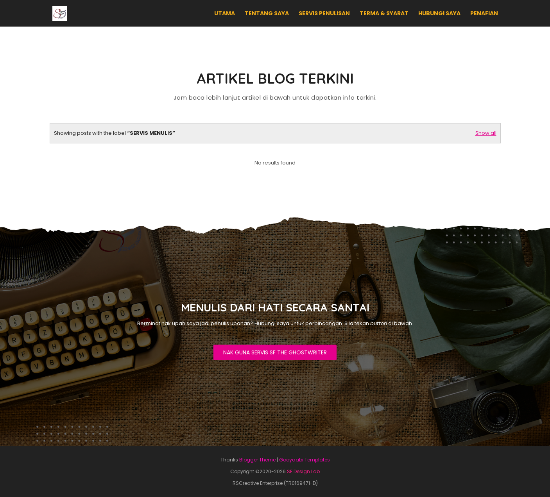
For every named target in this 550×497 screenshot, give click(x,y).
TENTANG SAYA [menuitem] (267, 13)
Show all (485, 133)
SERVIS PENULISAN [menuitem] (324, 13)
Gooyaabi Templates (304, 459)
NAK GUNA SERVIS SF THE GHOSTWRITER (275, 352)
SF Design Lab (303, 471)
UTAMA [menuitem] (224, 13)
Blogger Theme (257, 459)
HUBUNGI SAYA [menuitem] (439, 13)
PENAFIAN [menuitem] (484, 13)
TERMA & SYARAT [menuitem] (384, 13)
